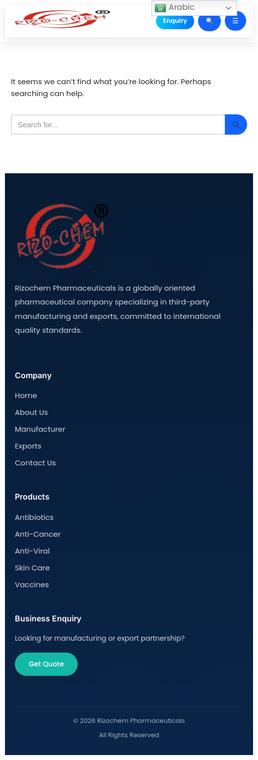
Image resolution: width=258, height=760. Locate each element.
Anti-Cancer (37, 534)
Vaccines (32, 584)
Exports (28, 446)
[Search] (118, 124)
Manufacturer (40, 429)
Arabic (174, 7)
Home (26, 395)
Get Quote (46, 664)
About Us (31, 412)
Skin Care (32, 567)
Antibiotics (34, 517)
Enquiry (175, 20)
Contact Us (35, 462)
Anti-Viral (32, 551)
